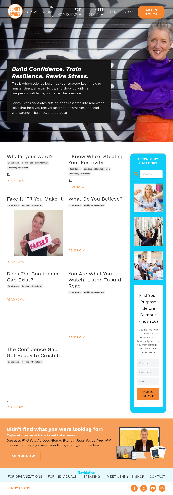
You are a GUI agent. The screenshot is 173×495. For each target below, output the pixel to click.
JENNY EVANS (18, 488)
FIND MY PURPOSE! (148, 394)
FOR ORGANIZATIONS (40, 11)
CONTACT (157, 476)
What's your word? (30, 156)
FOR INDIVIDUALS (69, 12)
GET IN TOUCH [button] (151, 12)
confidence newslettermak (35, 163)
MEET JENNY (96, 12)
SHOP (128, 12)
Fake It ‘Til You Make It (35, 199)
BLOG (112, 12)
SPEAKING (91, 476)
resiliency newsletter (18, 168)
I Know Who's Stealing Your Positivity (95, 159)
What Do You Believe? (95, 199)
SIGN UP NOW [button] (23, 456)
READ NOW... (15, 181)
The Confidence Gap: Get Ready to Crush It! (34, 352)
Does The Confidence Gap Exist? (33, 277)
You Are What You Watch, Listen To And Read (94, 280)
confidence (13, 163)
